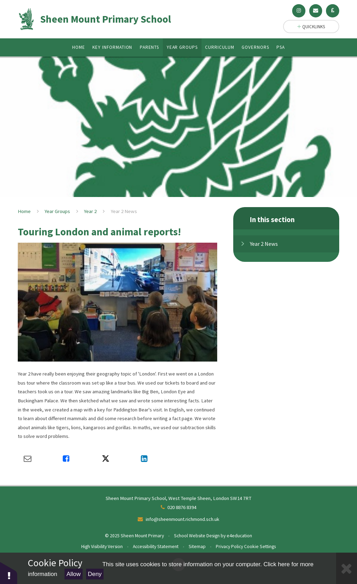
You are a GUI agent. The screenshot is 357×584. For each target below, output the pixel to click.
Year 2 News (124, 211)
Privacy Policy (229, 546)
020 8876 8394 (181, 507)
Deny (95, 574)
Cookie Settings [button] (260, 546)
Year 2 (90, 211)
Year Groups (57, 211)
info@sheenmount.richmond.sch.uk (182, 519)
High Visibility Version (102, 546)
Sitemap (197, 546)
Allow (74, 574)
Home (24, 211)
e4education (239, 535)
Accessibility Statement (155, 546)
